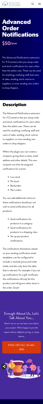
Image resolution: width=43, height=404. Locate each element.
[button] (32, 4)
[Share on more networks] (4, 366)
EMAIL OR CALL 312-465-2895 (21, 347)
